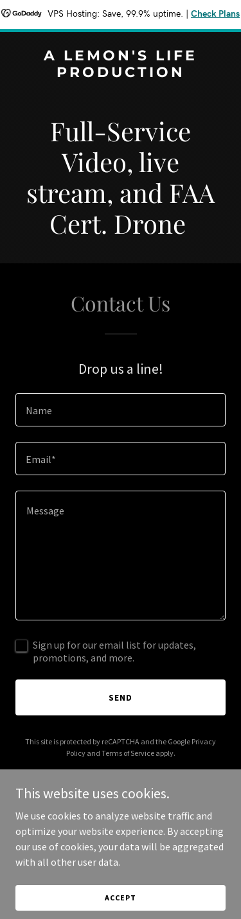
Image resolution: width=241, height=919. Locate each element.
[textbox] (120, 409)
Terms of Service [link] (128, 753)
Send (120, 697)
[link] (120, 73)
